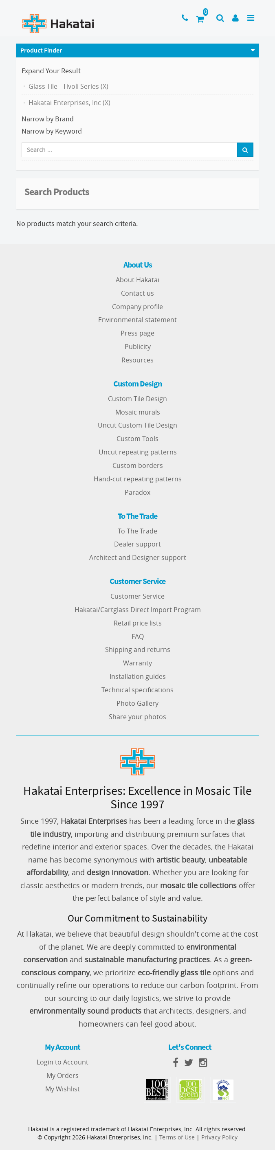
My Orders (62, 1075)
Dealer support (137, 544)
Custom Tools (137, 438)
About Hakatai (137, 279)
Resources (137, 360)
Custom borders (137, 465)
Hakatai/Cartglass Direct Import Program (138, 609)
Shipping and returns (137, 649)
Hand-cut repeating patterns (138, 478)
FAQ (138, 636)
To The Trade (137, 531)
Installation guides (138, 676)
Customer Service (137, 596)
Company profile (137, 306)
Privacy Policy (219, 1137)
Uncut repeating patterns (138, 452)
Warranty (137, 662)
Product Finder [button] (41, 50)
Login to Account (62, 1062)
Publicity (138, 346)
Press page (137, 333)
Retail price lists (138, 623)
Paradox (137, 492)
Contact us (137, 293)
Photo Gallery (137, 703)
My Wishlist (62, 1088)
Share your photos (137, 716)
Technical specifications (137, 689)
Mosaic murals (137, 412)
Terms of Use (177, 1137)
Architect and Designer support (137, 557)
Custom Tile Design (137, 398)
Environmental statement (137, 319)
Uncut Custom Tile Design (137, 425)
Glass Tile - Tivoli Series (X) (68, 86)
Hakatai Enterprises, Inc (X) (69, 102)
